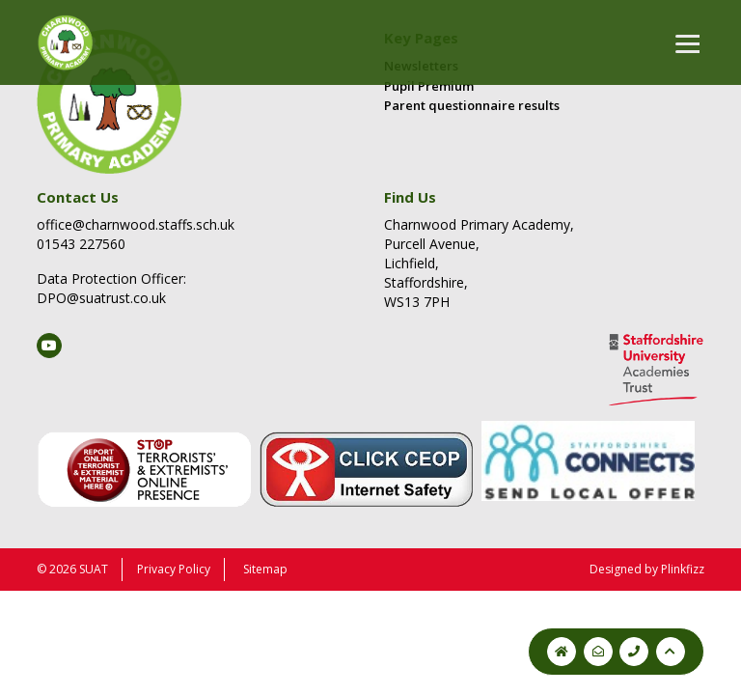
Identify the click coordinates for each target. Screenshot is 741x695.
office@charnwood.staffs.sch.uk (135, 224)
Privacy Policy (173, 569)
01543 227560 (81, 244)
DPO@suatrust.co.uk (101, 298)
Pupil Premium (429, 86)
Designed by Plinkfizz (647, 569)
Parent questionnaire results (472, 105)
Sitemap (265, 569)
